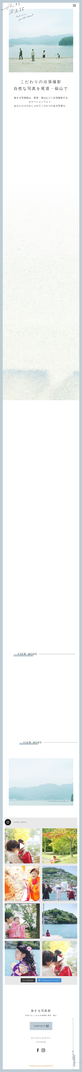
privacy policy (41, 1038)
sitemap (41, 1042)
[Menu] (74, 5)
